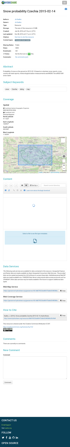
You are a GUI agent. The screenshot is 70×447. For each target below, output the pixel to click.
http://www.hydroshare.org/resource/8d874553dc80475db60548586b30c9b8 (30, 318)
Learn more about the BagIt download (38, 190)
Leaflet (41, 172)
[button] (63, 140)
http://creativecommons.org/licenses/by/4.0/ (18, 327)
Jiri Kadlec (18, 19)
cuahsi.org (8, 428)
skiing (22, 89)
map (28, 89)
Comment (6, 355)
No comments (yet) (21, 57)
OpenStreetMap (54, 172)
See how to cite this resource (24, 37)
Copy (62, 291)
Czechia (14, 89)
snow (7, 89)
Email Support (6, 425)
